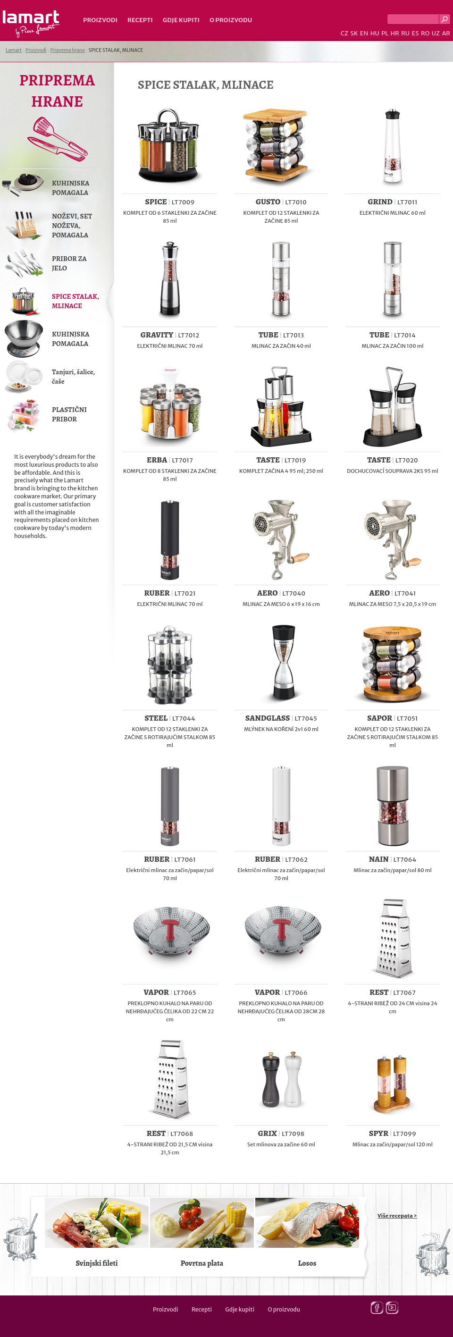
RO (425, 33)
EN (364, 33)
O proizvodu (231, 20)
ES (415, 33)
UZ (436, 33)
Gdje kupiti (181, 20)
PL (384, 33)
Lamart (31, 24)
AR (446, 33)
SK (354, 33)
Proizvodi (100, 20)
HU (374, 33)
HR (394, 33)
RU (405, 33)
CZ (344, 33)
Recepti (140, 20)
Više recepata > (397, 1215)
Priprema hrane (67, 50)
